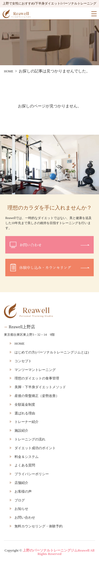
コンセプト (23, 361)
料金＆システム (27, 457)
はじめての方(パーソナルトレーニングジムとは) (52, 352)
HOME (20, 344)
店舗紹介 (21, 483)
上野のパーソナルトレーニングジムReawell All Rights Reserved (58, 552)
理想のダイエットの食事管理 (37, 378)
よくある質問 (25, 465)
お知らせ (21, 509)
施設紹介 (21, 430)
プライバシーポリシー (32, 474)
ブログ (20, 500)
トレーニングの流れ (30, 439)
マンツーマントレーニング (35, 370)
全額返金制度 (25, 404)
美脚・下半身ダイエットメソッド (40, 387)
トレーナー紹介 (27, 422)
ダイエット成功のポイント (35, 448)
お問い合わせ (25, 517)
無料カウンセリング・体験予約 (39, 526)
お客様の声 (23, 491)
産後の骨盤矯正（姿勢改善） (37, 396)
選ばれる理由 (25, 413)
